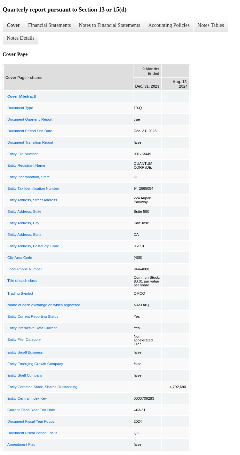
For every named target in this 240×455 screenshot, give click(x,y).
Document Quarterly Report (29, 119)
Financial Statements (49, 25)
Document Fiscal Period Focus (32, 433)
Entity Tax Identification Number (33, 188)
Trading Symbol (20, 293)
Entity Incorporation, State (28, 177)
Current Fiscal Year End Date (31, 410)
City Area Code (19, 257)
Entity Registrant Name (26, 165)
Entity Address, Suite (24, 211)
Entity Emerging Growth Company (35, 364)
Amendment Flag (21, 444)
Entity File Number (22, 154)
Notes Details (21, 38)
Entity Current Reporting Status (32, 316)
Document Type (20, 108)
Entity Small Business (25, 352)
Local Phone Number (24, 269)
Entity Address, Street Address (32, 200)
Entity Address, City (23, 223)
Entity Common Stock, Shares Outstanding (42, 387)
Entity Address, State (24, 234)
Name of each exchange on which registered (43, 305)
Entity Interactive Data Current (32, 328)
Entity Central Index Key (27, 398)
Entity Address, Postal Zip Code (33, 246)
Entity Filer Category (24, 339)
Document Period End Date (29, 131)
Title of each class (22, 281)
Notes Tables (210, 25)
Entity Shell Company (25, 375)
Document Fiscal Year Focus (30, 421)
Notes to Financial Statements (109, 25)
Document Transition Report (30, 142)
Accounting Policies (168, 25)
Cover (13, 25)
